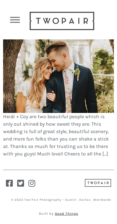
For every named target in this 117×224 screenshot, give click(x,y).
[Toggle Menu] (15, 20)
